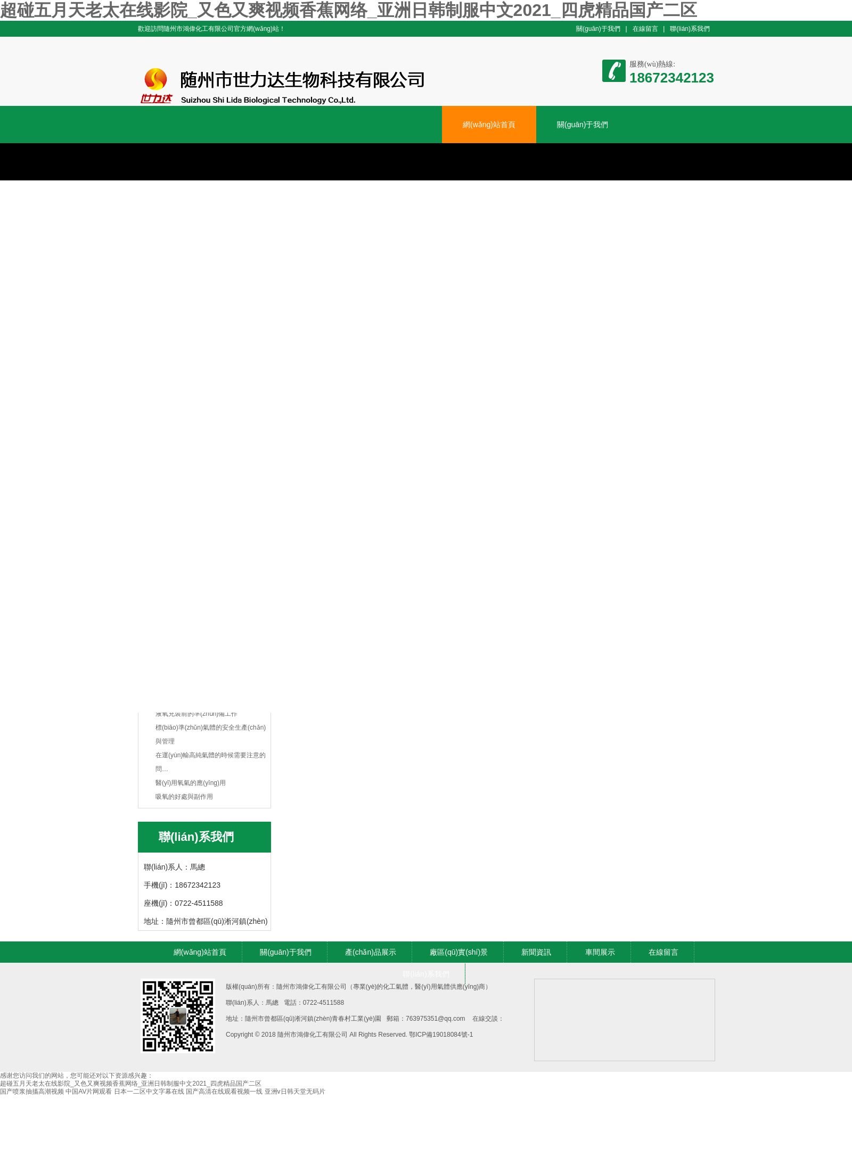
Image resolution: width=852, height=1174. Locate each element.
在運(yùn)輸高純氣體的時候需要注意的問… (210, 762)
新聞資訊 (536, 952)
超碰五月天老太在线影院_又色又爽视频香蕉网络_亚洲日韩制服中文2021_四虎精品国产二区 (348, 10)
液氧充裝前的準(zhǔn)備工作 (196, 713)
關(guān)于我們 (598, 28)
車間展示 (600, 952)
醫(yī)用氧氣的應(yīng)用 (190, 783)
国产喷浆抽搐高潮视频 (32, 1091)
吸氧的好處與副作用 (184, 796)
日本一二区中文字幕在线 (149, 1091)
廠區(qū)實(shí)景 (459, 952)
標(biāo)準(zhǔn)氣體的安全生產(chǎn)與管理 (210, 734)
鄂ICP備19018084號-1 (441, 1034)
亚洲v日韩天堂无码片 (295, 1091)
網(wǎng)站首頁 (489, 124)
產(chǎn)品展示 (370, 952)
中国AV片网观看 (88, 1091)
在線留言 (645, 28)
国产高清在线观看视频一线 (224, 1091)
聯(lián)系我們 (690, 28)
